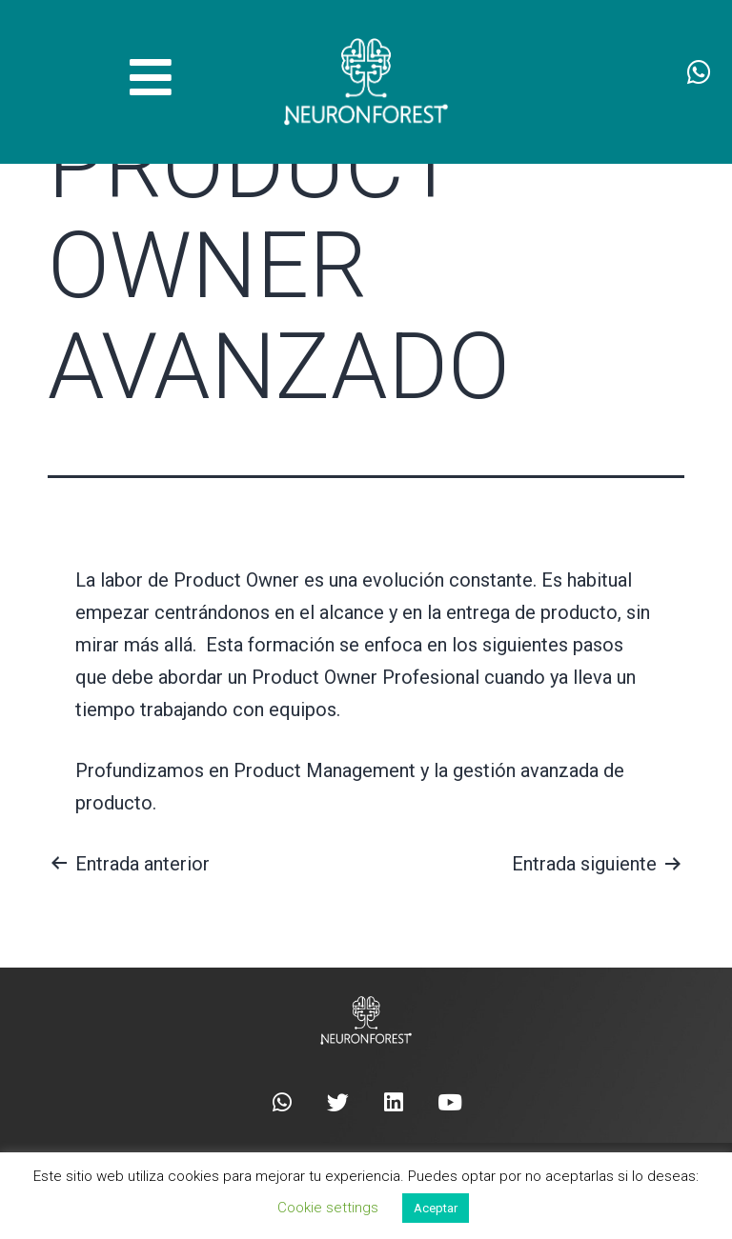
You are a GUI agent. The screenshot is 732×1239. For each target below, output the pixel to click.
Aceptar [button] (436, 1208)
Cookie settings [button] (327, 1207)
